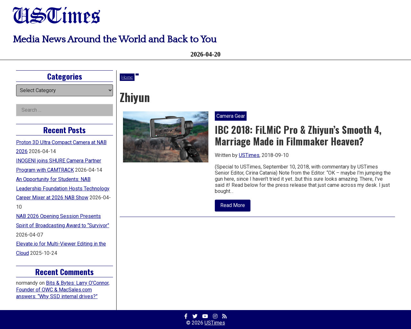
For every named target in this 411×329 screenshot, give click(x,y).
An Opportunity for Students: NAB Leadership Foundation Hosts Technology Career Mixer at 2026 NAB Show (62, 188)
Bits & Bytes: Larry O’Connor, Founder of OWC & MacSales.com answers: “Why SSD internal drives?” (62, 289)
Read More (235, 207)
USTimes (56, 17)
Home (127, 77)
